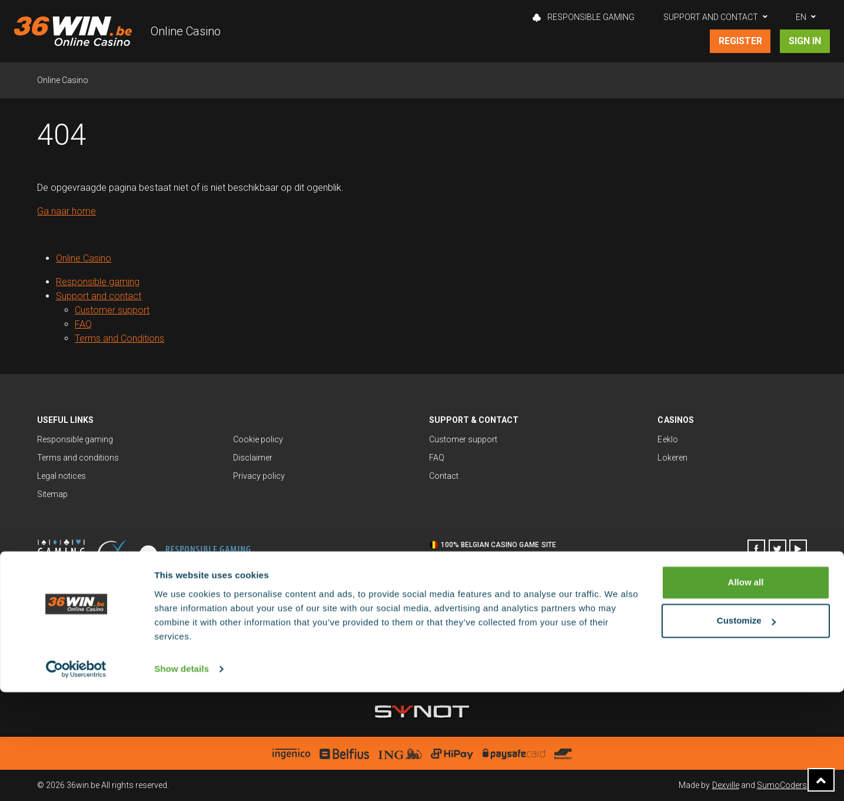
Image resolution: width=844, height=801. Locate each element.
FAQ (83, 324)
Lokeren (672, 457)
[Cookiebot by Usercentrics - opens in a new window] (76, 778)
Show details (181, 778)
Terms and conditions (78, 457)
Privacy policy (259, 476)
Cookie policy (258, 439)
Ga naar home (66, 211)
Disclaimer (253, 457)
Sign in (805, 41)
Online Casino (186, 31)
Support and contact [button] (710, 17)
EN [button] (801, 17)
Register (740, 41)
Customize (746, 729)
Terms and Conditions (119, 338)
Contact (443, 476)
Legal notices (61, 476)
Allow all (746, 691)
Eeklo (667, 439)
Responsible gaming (583, 17)
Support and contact (98, 296)
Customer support (112, 310)
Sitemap (52, 494)
